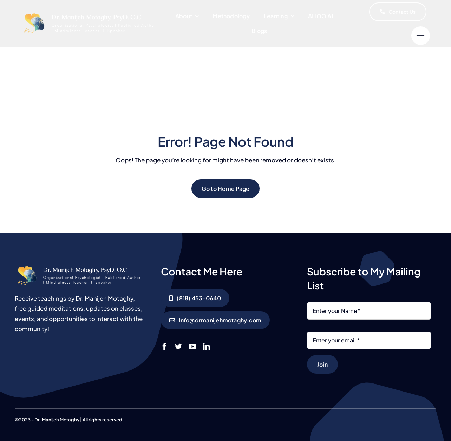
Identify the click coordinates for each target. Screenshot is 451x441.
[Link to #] (420, 35)
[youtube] (192, 346)
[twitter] (178, 346)
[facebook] (164, 346)
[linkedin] (206, 346)
